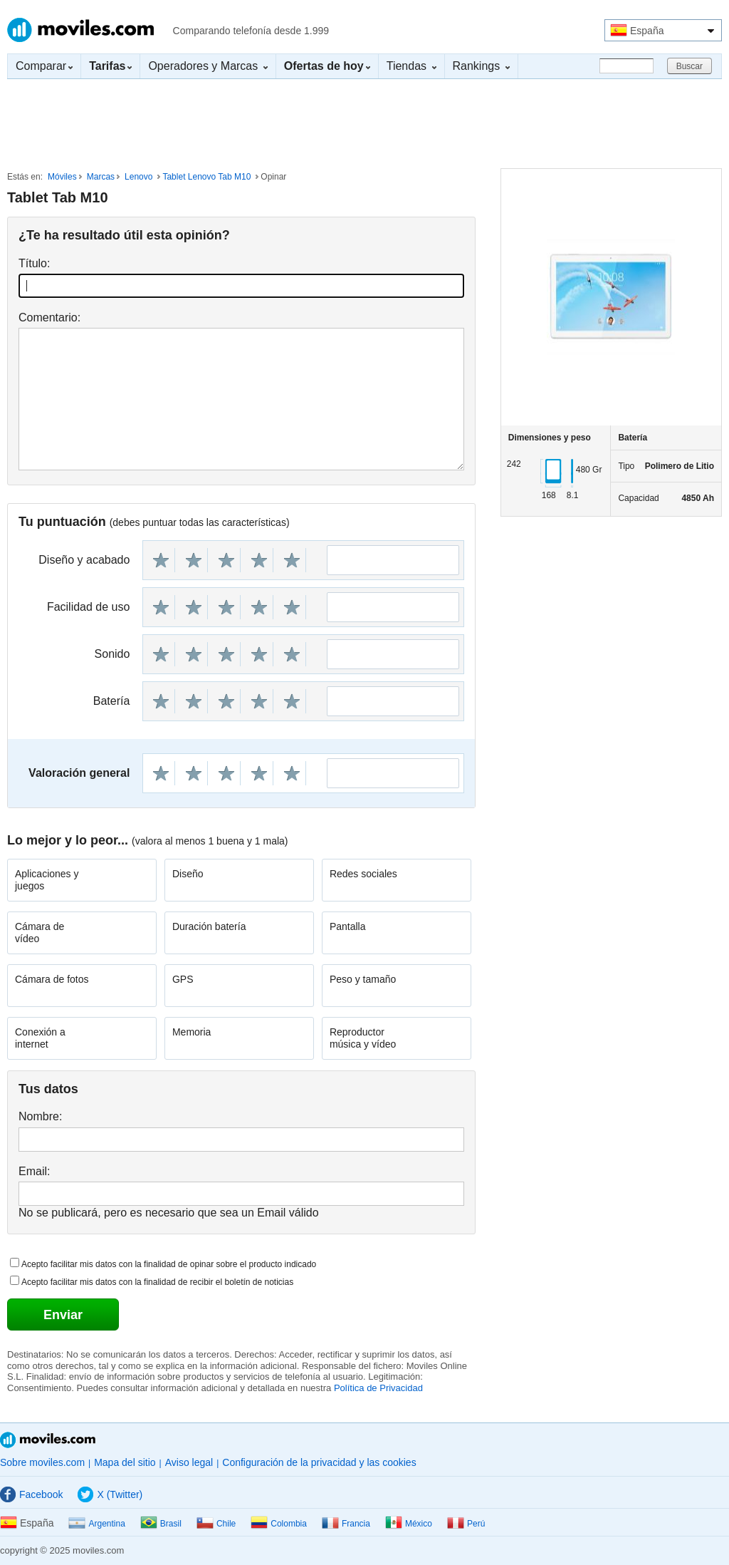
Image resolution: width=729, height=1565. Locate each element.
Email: (34, 1171)
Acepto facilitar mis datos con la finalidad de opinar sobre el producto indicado (168, 1264)
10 (291, 560)
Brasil (161, 1524)
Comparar (44, 66)
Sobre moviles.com (42, 1462)
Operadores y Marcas (207, 66)
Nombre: (40, 1116)
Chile (216, 1524)
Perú (466, 1524)
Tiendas (411, 66)
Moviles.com (80, 30)
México (408, 1524)
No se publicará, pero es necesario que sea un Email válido (169, 1213)
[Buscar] (626, 65)
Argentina (96, 1524)
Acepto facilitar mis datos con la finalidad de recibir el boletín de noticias (157, 1282)
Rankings (481, 66)
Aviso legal (189, 1462)
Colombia (279, 1524)
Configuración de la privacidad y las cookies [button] (319, 1462)
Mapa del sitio (124, 1462)
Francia (346, 1524)
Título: (34, 263)
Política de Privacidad (378, 1388)
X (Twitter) (110, 1494)
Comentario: (49, 317)
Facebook (31, 1494)
